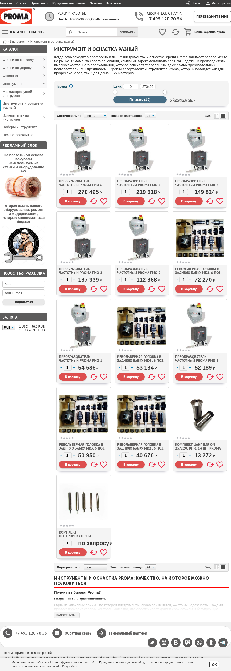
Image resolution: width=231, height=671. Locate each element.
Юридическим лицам (68, 3)
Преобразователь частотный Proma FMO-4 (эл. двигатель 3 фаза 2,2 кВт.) (197, 187)
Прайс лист (39, 3)
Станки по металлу (18, 60)
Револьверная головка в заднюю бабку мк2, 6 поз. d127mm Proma (198, 273)
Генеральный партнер (128, 633)
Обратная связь (78, 633)
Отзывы (96, 3)
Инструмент (12, 84)
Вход (196, 3)
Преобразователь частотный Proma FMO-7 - (139, 183)
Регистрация (221, 3)
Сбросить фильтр (182, 99)
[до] (148, 86)
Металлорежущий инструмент (17, 94)
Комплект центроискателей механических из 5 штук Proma (81, 538)
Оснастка (10, 76)
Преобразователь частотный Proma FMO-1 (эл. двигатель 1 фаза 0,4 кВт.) (81, 362)
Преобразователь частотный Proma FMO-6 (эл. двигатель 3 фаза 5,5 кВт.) (81, 187)
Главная (6, 3)
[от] (130, 86)
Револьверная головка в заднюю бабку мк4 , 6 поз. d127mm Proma (140, 360)
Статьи (21, 3)
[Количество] (67, 192)
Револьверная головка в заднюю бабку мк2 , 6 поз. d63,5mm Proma (140, 448)
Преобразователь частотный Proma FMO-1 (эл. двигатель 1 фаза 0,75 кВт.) (198, 362)
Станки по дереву (17, 68)
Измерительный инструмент (16, 117)
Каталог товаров (23, 32)
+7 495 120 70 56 (164, 19)
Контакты (113, 3)
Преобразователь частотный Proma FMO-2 (139, 271)
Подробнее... (71, 666)
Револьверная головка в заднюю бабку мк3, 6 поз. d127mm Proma (82, 448)
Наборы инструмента (20, 127)
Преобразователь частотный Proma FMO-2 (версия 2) (80, 273)
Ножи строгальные (18, 135)
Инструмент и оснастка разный (23, 105)
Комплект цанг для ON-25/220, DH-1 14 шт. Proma (198, 446)
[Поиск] (70, 32)
